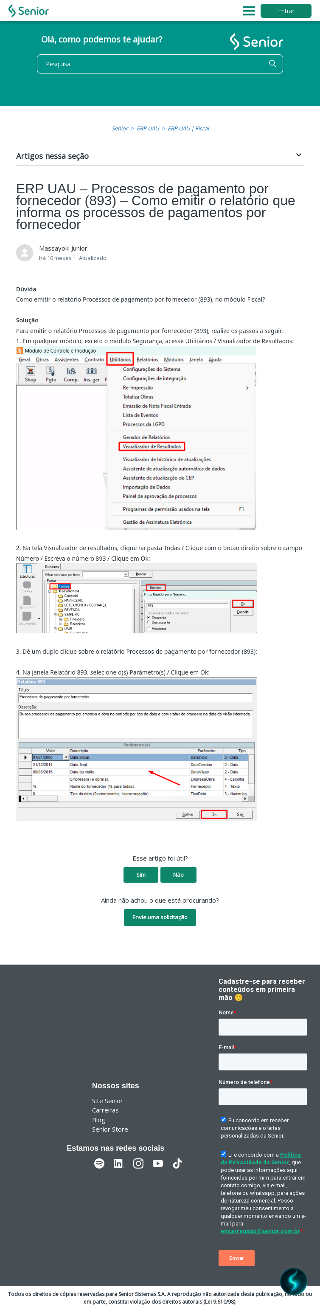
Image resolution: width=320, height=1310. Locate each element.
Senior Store (110, 1129)
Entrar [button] (286, 11)
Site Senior (107, 1100)
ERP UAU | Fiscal (188, 128)
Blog (98, 1119)
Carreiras (105, 1110)
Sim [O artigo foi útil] (141, 874)
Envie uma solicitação (160, 917)
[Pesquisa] (160, 63)
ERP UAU (148, 128)
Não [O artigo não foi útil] (178, 874)
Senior (120, 128)
